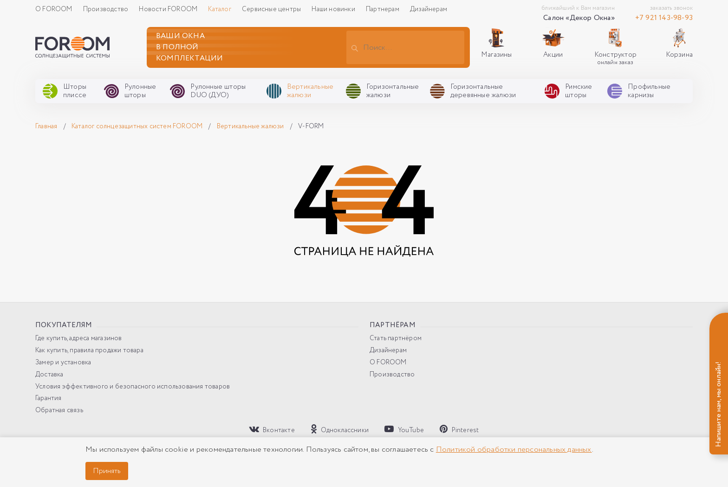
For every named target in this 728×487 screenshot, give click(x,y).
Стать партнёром (396, 338)
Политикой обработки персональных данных (514, 449)
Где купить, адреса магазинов (78, 338)
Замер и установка (63, 363)
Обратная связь (59, 411)
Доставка (49, 375)
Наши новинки (334, 9)
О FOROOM (54, 9)
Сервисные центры (272, 9)
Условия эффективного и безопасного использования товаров (132, 387)
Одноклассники (340, 429)
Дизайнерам (428, 9)
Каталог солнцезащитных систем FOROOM (138, 126)
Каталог (220, 9)
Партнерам (383, 9)
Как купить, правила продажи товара (89, 351)
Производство (106, 9)
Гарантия (48, 398)
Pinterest (459, 429)
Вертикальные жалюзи (251, 126)
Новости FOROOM (169, 9)
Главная (47, 126)
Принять (107, 471)
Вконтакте (272, 429)
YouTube (404, 429)
